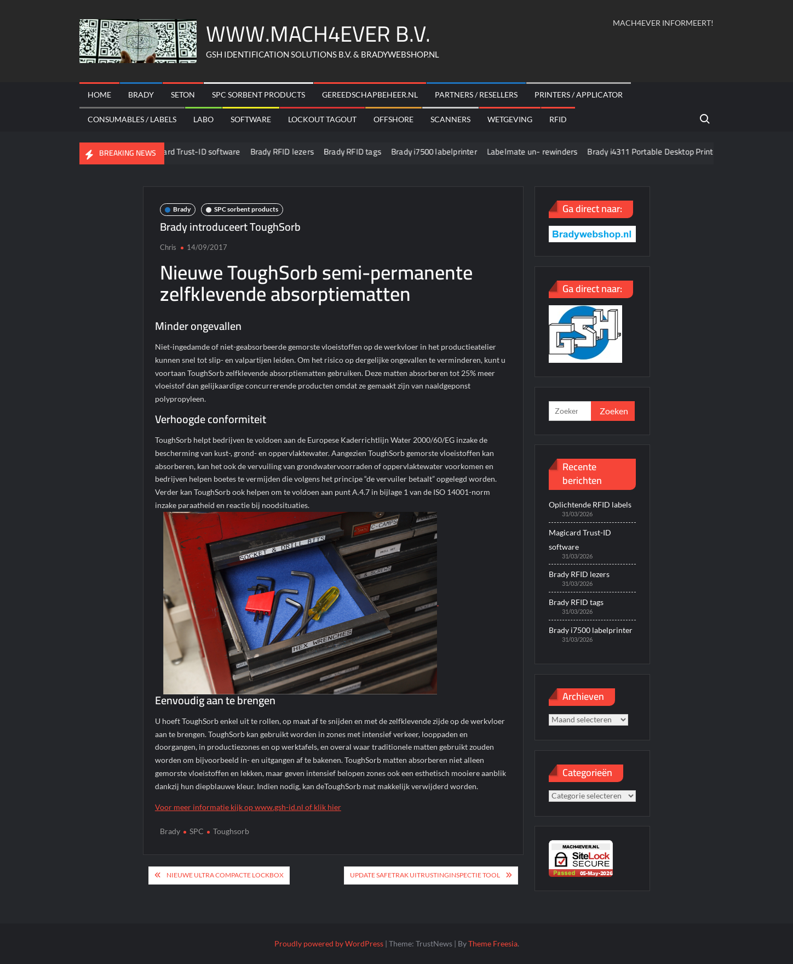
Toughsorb (231, 831)
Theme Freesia (493, 943)
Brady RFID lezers (289, 151)
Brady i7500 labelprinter (442, 151)
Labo (203, 119)
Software (251, 119)
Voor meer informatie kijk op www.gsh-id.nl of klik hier (248, 807)
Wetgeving (509, 119)
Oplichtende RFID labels (590, 504)
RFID (558, 119)
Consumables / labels (132, 119)
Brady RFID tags (360, 151)
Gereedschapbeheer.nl (370, 94)
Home (99, 94)
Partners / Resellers (476, 94)
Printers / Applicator (579, 94)
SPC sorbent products (258, 94)
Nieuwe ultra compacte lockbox (225, 875)
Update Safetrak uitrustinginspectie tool (425, 875)
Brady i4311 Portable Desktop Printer (661, 151)
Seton (183, 94)
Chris (168, 247)
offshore (393, 119)
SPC (196, 831)
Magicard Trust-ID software (198, 151)
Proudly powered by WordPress (328, 943)
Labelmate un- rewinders (540, 151)
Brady (141, 94)
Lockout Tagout (322, 119)
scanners (450, 119)
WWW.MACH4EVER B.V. (318, 33)
